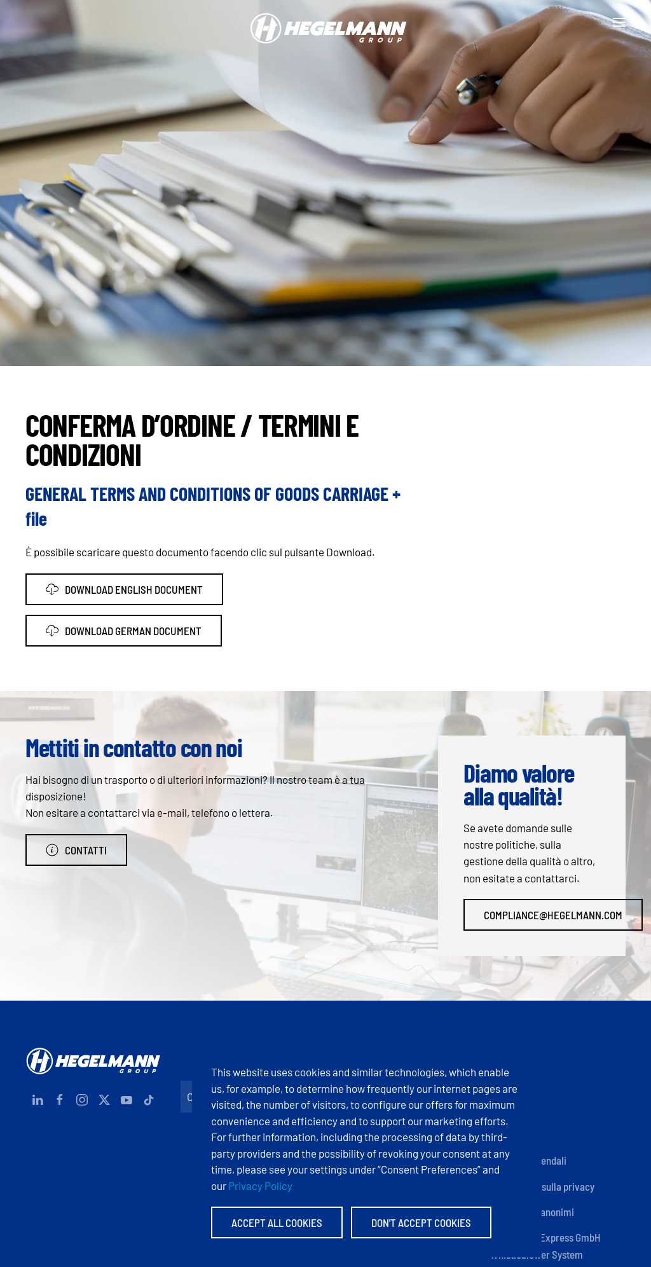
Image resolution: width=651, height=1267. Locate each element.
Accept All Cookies (276, 1222)
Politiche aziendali (528, 1160)
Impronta (509, 1083)
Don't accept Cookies (421, 1222)
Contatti (76, 850)
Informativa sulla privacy (542, 1186)
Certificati (511, 1134)
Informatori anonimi (532, 1211)
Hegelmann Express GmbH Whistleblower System (545, 1245)
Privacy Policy (260, 1185)
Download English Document (124, 589)
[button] (619, 22)
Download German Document (124, 630)
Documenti (512, 1109)
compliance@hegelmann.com (553, 914)
